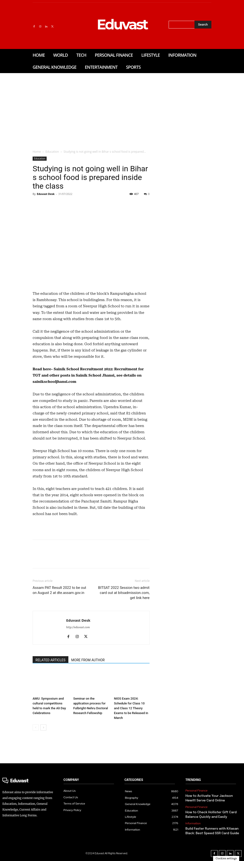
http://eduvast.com (78, 627)
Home (37, 152)
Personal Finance (197, 790)
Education (52, 152)
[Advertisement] (122, 109)
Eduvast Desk (45, 194)
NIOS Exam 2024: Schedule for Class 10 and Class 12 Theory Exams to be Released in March (131, 708)
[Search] (202, 24)
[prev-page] (36, 727)
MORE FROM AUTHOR (88, 660)
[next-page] (43, 727)
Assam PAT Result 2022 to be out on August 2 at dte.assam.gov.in (59, 590)
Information (193, 822)
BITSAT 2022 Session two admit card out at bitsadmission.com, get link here (124, 592)
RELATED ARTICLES (50, 660)
